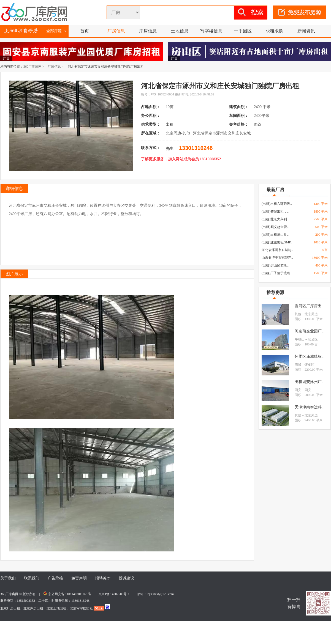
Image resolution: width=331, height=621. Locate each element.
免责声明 (79, 578)
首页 (84, 31)
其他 (298, 314)
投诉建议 (126, 578)
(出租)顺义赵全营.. (275, 227)
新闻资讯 (306, 31)
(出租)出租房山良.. (275, 235)
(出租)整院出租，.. (275, 211)
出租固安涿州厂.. (309, 382)
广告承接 (55, 578)
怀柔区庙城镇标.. (309, 357)
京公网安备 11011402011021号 (69, 594)
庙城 (298, 365)
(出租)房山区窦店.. (275, 265)
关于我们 (8, 578)
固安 (298, 390)
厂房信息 (116, 31)
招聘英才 (102, 578)
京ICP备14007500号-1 (116, 594)
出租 (170, 124)
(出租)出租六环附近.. (277, 204)
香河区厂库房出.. (309, 306)
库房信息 (148, 31)
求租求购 (274, 31)
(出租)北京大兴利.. (275, 219)
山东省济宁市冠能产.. (277, 258)
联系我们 (31, 578)
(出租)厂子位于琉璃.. (277, 273)
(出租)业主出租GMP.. (277, 242)
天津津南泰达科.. (309, 407)
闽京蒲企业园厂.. (309, 331)
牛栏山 (300, 339)
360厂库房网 (32, 66)
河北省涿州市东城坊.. (277, 250)
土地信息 (179, 31)
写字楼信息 (211, 31)
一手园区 (243, 31)
